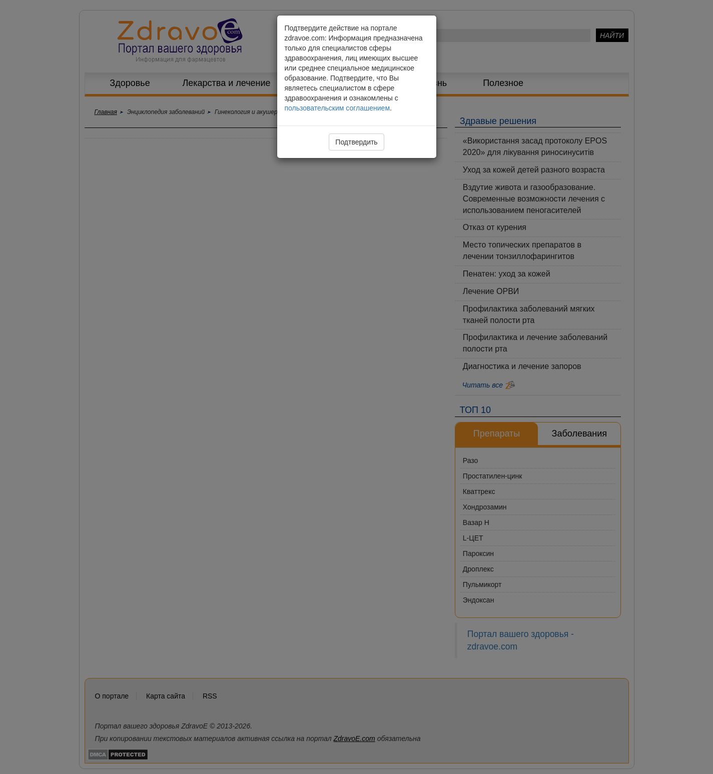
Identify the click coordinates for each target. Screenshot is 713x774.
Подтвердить (356, 142)
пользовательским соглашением (337, 108)
